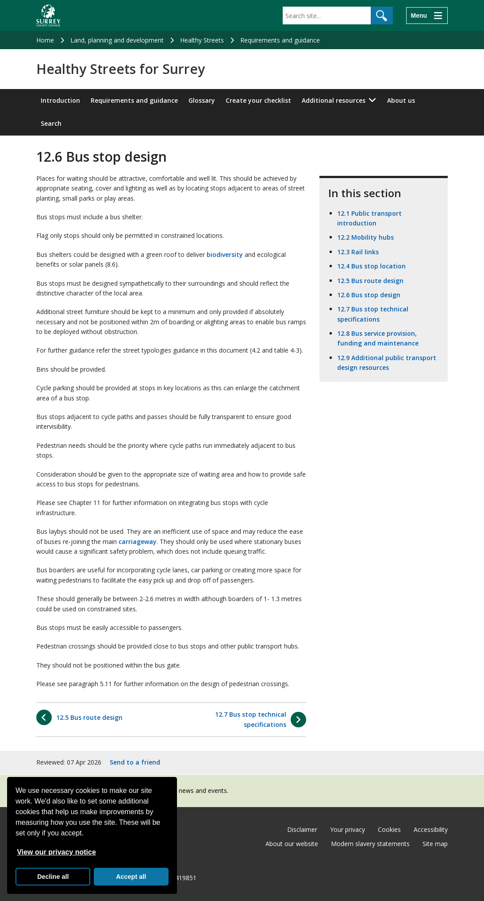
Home (45, 40)
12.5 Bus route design (370, 280)
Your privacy (347, 829)
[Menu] (427, 15)
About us (401, 100)
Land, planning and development (117, 40)
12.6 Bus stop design (368, 295)
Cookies (389, 829)
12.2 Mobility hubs (365, 237)
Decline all (53, 876)
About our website (291, 843)
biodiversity (225, 254)
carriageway (138, 541)
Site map (435, 843)
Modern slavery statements (370, 843)
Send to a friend (135, 762)
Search (51, 123)
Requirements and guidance (280, 40)
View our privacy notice (56, 852)
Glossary (201, 100)
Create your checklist (258, 100)
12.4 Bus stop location (371, 266)
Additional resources (333, 100)
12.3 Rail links (358, 252)
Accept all (131, 876)
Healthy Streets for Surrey (120, 69)
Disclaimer (302, 829)
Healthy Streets (202, 40)
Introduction (60, 100)
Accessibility (431, 829)
